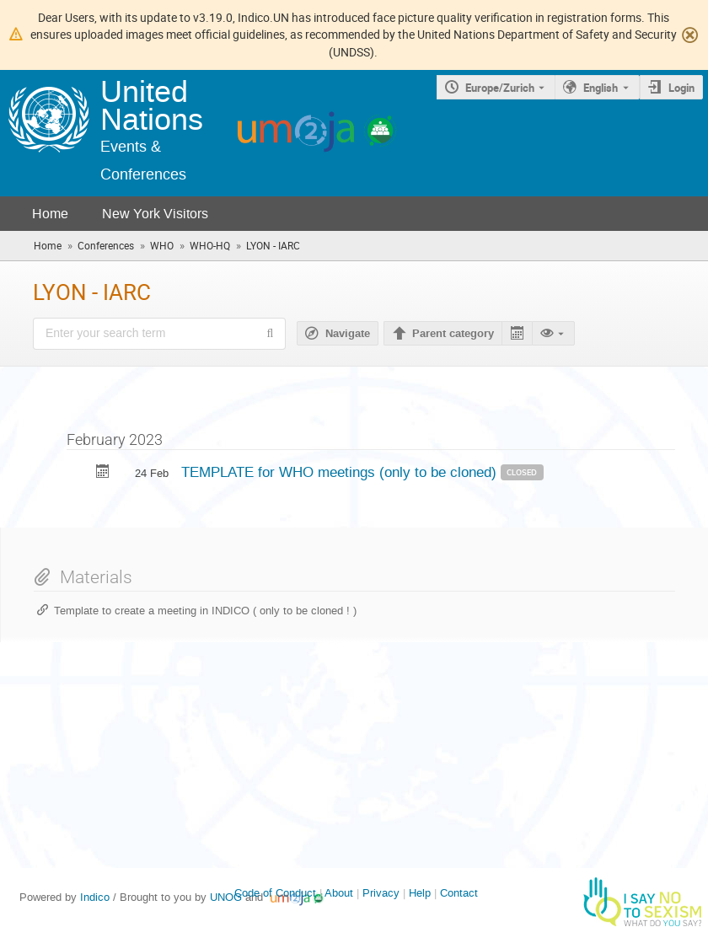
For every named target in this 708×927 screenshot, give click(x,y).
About (338, 893)
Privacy (381, 893)
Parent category (453, 333)
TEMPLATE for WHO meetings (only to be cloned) (341, 472)
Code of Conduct (275, 893)
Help (420, 893)
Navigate (347, 333)
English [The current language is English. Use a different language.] (600, 87)
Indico (95, 897)
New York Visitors (155, 213)
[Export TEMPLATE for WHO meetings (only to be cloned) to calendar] (103, 473)
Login (681, 87)
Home (50, 213)
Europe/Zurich (499, 87)
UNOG (226, 897)
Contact (459, 893)
